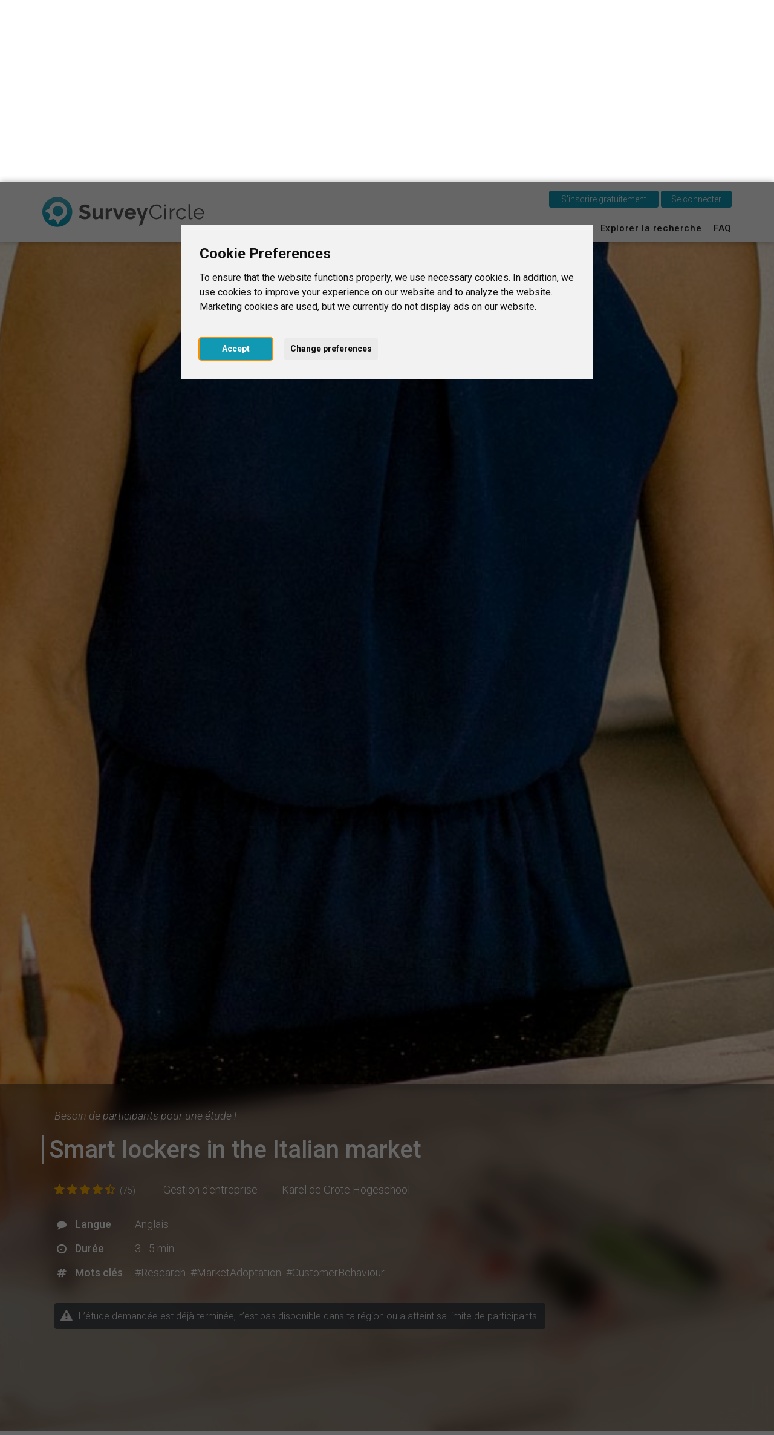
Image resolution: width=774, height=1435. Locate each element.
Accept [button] (236, 167)
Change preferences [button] (331, 167)
